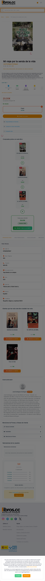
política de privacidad (32, 566)
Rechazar (26, 575)
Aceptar (18, 575)
